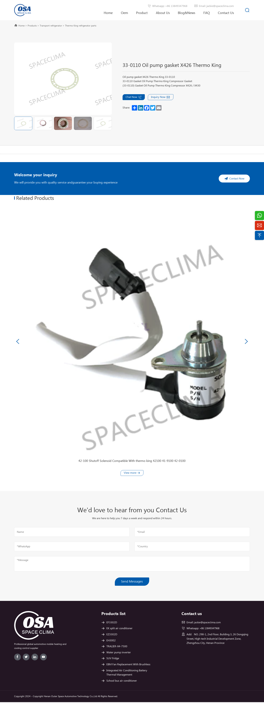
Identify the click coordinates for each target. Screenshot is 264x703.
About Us (163, 15)
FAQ (206, 13)
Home (108, 13)
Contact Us (226, 13)
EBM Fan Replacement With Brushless (128, 665)
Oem (124, 13)
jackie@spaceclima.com (208, 623)
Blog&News (186, 13)
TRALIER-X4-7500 (116, 647)
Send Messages (132, 582)
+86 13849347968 (211, 629)
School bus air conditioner (121, 681)
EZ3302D (111, 635)
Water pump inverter (118, 653)
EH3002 (111, 641)
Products (32, 25)
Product (142, 13)
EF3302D (111, 623)
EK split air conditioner (119, 629)
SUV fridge (112, 659)
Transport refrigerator (51, 25)
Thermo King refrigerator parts (80, 25)
